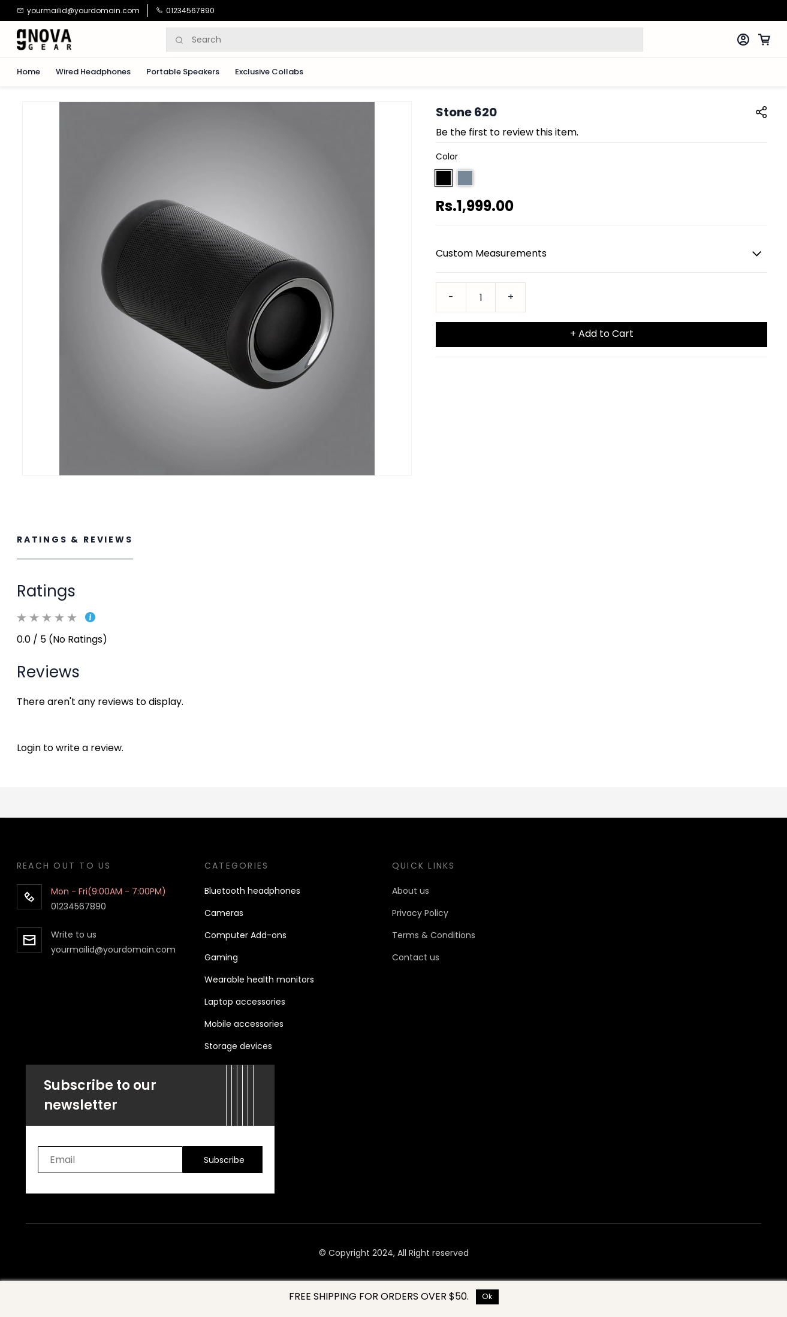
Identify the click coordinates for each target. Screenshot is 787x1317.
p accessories (256, 1002)
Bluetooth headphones (252, 891)
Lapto (216, 1002)
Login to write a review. (70, 748)
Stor (212, 1046)
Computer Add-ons (245, 935)
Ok (487, 1296)
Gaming (221, 957)
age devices (246, 1046)
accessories (257, 1024)
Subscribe (224, 1160)
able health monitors (270, 980)
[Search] (417, 40)
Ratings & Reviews (75, 540)
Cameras (223, 913)
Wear (215, 980)
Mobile (217, 1024)
